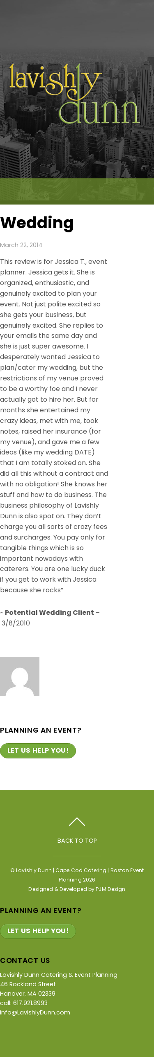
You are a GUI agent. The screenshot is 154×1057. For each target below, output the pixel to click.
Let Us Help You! (38, 750)
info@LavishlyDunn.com (35, 1012)
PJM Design (110, 889)
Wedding (37, 223)
